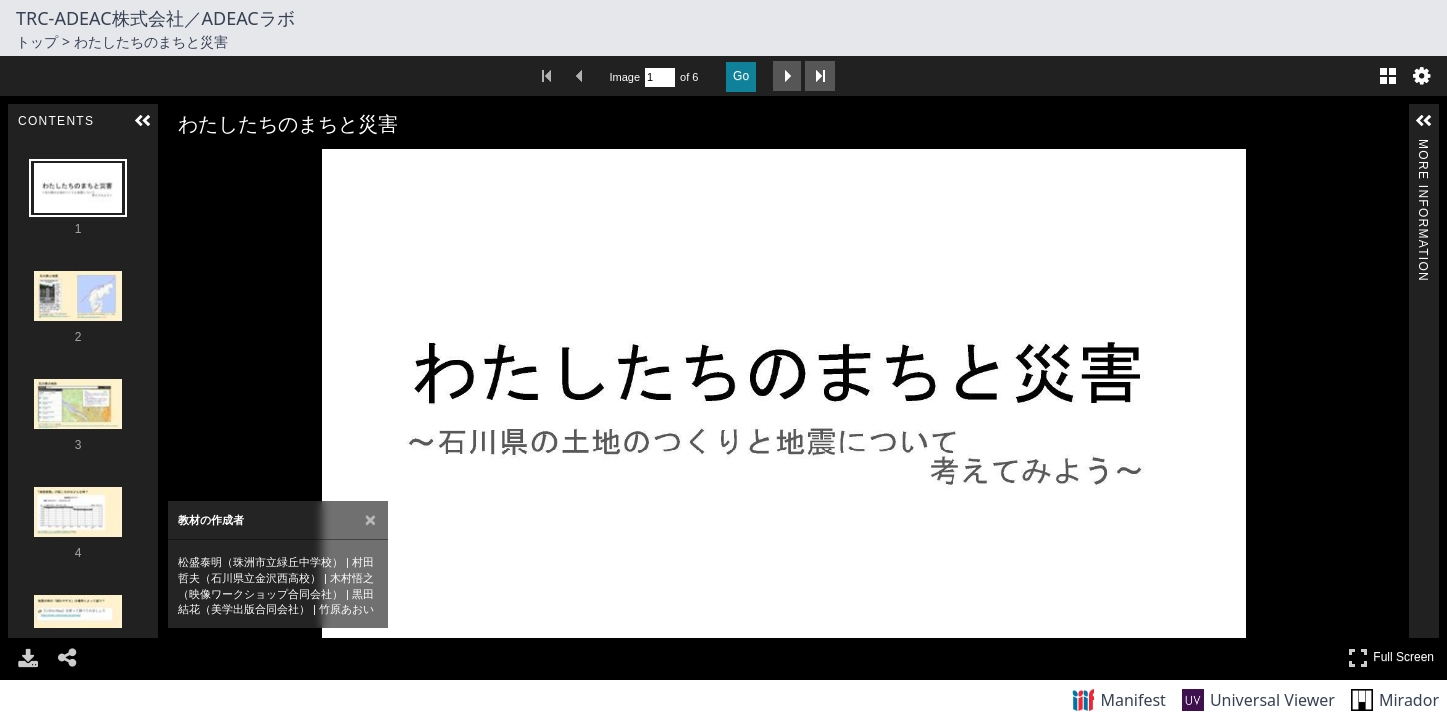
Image (625, 77)
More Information (1423, 147)
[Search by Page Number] (660, 77)
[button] (143, 121)
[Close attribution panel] (370, 520)
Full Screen (1391, 657)
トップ (37, 41)
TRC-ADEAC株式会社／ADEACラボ (155, 18)
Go (741, 76)
